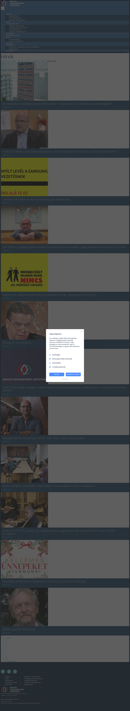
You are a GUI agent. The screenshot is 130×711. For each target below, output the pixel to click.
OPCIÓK (56, 374)
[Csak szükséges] (81, 331)
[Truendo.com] (65, 379)
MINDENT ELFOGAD (73, 374)
